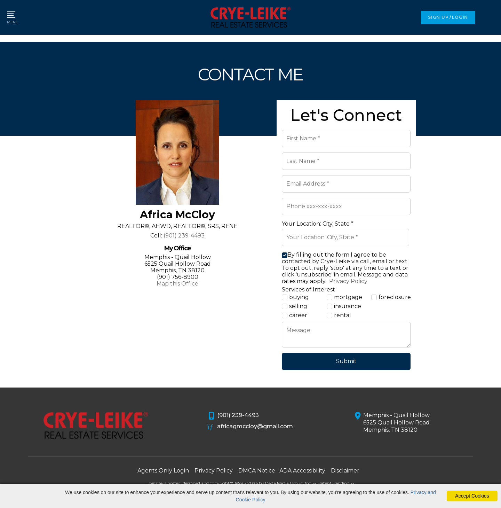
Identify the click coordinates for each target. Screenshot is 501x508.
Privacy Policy (347, 281)
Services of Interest (308, 289)
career (294, 315)
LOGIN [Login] (460, 17)
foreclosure (391, 297)
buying (295, 297)
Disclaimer (345, 470)
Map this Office (177, 283)
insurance (344, 306)
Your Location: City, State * (317, 223)
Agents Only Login (163, 470)
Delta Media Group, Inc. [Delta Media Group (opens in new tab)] (288, 483)
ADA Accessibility (302, 470)
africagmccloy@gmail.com (250, 427)
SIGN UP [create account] (438, 17)
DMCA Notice (256, 470)
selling (294, 306)
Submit (346, 361)
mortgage (344, 297)
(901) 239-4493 (184, 235)
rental (339, 315)
